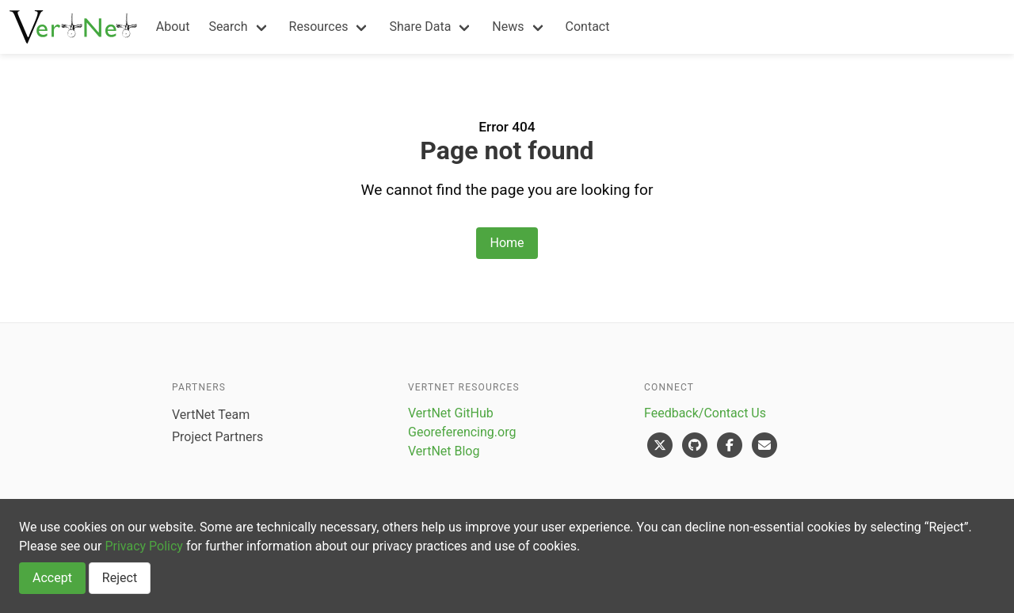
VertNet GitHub (451, 413)
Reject (119, 577)
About (173, 26)
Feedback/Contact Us (705, 413)
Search (227, 26)
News (508, 26)
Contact (588, 26)
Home (507, 242)
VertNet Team (211, 414)
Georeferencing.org (462, 432)
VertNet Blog (443, 451)
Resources (319, 26)
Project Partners (217, 436)
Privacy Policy (144, 546)
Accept (52, 577)
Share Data (420, 26)
